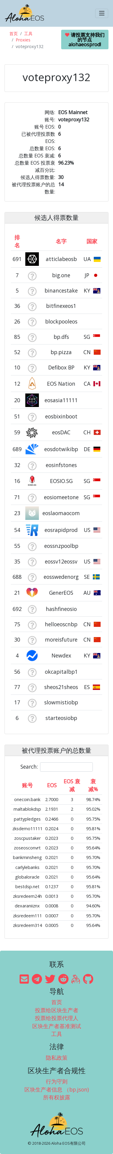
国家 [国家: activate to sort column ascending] (91, 241)
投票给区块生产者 (56, 1010)
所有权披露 (56, 1097)
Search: (56, 767)
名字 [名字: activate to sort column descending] (61, 241)
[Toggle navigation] (101, 13)
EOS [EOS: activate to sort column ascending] (52, 785)
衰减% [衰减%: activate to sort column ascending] (93, 785)
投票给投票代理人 (56, 1018)
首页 (13, 33)
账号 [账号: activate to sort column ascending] (27, 785)
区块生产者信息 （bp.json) (56, 1089)
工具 (28, 33)
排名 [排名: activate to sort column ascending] (17, 241)
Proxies (23, 40)
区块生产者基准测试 (56, 1026)
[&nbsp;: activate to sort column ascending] (32, 241)
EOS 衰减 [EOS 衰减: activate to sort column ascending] (72, 785)
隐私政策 (56, 1057)
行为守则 (56, 1081)
